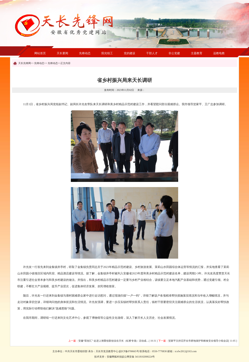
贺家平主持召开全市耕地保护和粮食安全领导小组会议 (198, 340)
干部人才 (152, 53)
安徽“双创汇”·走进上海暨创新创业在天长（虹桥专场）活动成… (113, 340)
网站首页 (40, 53)
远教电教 (219, 53)
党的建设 (129, 53)
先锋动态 (85, 53)
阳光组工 (107, 53)
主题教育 (196, 53)
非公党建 (174, 53)
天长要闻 (62, 53)
